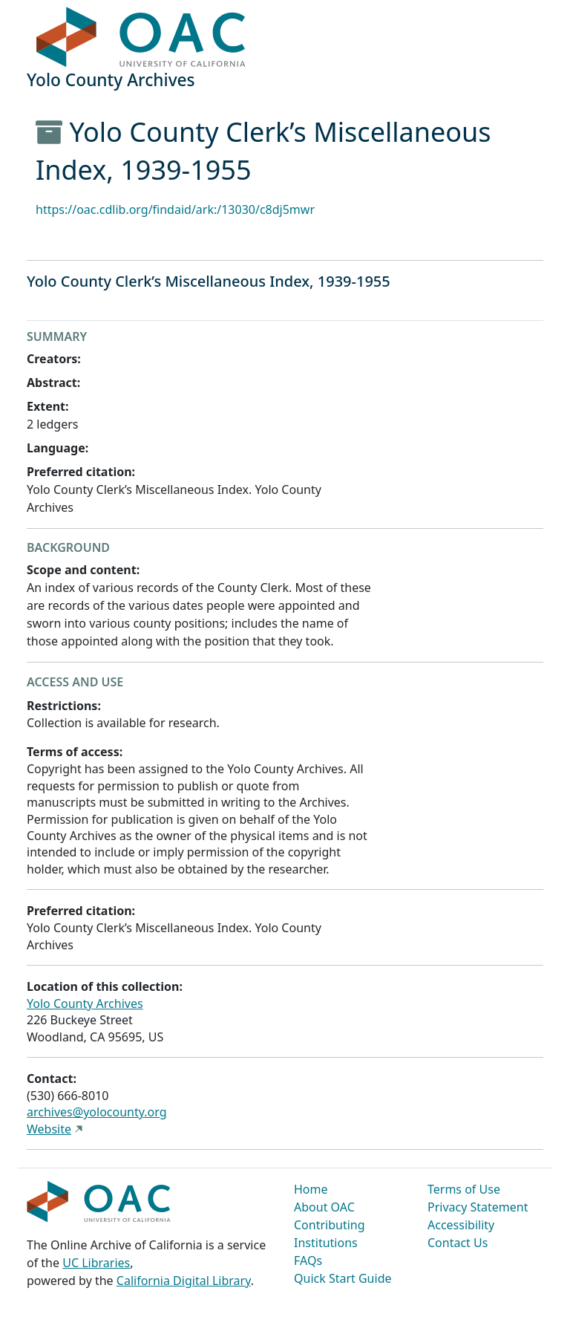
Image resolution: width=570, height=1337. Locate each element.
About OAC (324, 1207)
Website (49, 1129)
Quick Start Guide (343, 1278)
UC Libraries (96, 1263)
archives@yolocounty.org (97, 1112)
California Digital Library (184, 1280)
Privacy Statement (478, 1207)
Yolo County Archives (85, 1003)
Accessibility (461, 1225)
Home (311, 1189)
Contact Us (458, 1242)
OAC (141, 38)
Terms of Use (464, 1189)
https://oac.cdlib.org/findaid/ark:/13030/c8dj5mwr (175, 209)
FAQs (308, 1260)
